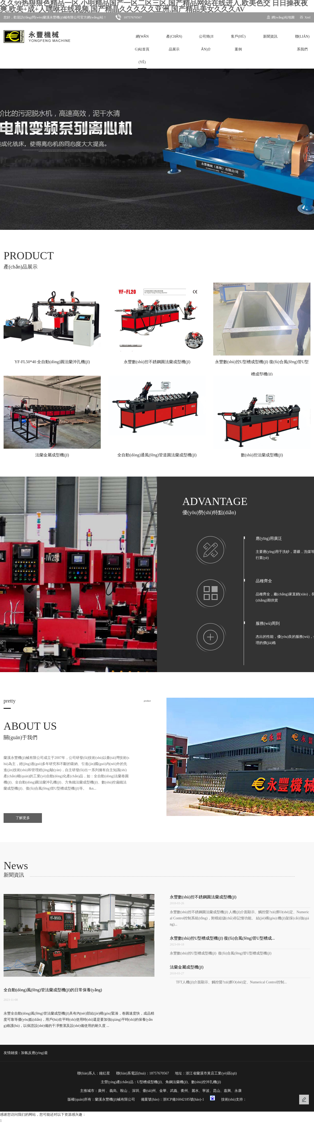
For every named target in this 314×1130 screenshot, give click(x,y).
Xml (307, 17)
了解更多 (23, 818)
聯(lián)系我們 (302, 43)
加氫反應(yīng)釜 (34, 1053)
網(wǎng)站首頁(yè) (142, 49)
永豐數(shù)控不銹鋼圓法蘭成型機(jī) (203, 897)
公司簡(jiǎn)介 (206, 43)
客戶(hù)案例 (238, 43)
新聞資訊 (270, 36)
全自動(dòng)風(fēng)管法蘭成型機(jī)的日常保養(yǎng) (53, 990)
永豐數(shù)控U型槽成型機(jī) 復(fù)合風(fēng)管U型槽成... (222, 938)
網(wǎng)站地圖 (283, 17)
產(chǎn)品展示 (174, 43)
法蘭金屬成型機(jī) (187, 967)
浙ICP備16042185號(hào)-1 (183, 1099)
